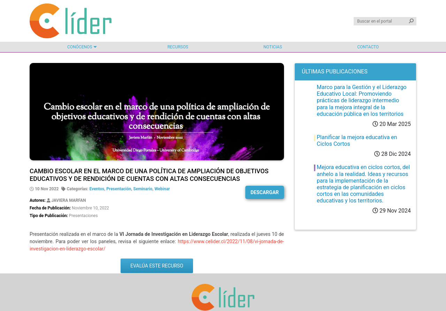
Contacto (368, 47)
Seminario (142, 188)
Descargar (265, 192)
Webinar (162, 188)
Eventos (97, 188)
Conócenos (79, 47)
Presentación (118, 188)
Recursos (177, 47)
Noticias (272, 47)
